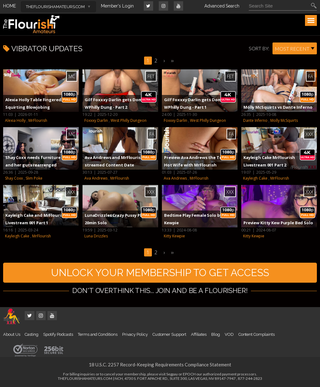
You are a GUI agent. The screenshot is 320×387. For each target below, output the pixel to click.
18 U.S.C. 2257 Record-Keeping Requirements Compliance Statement (160, 364)
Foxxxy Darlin (96, 120)
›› (172, 60)
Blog (215, 334)
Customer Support (169, 334)
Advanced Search (221, 5)
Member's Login (117, 5)
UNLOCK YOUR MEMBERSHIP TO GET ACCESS (160, 272)
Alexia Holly (15, 120)
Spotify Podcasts (58, 334)
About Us (11, 334)
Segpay (172, 374)
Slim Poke (34, 178)
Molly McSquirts (284, 120)
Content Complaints (256, 334)
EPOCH (189, 374)
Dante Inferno (255, 120)
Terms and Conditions (98, 334)
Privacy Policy (135, 334)
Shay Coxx (14, 178)
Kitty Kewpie (174, 236)
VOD (229, 334)
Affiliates (199, 334)
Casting (31, 334)
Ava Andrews (96, 178)
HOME (9, 5)
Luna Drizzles (96, 236)
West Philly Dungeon (129, 120)
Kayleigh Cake (255, 178)
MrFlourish (37, 120)
